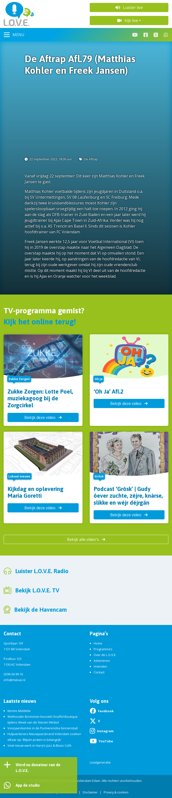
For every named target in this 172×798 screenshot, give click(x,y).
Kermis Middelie (19, 711)
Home (98, 643)
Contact (99, 672)
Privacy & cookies (116, 792)
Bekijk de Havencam (40, 609)
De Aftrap (91, 159)
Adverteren (102, 660)
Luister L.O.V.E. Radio (42, 571)
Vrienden (100, 666)
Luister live (129, 7)
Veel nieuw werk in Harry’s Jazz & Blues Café (39, 745)
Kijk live (127, 20)
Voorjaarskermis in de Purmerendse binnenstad (42, 728)
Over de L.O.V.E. (105, 655)
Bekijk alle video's (86, 539)
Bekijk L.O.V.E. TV (37, 590)
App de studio (28, 785)
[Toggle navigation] (14, 34)
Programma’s (103, 649)
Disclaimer (90, 792)
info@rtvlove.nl (14, 680)
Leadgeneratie (100, 762)
